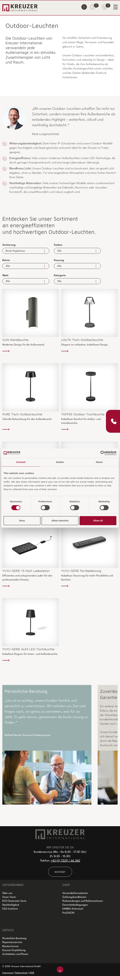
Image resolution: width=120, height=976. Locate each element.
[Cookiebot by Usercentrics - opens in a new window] (102, 453)
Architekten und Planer (15, 954)
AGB (31, 973)
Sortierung (8, 245)
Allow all (98, 520)
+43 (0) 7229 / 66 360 (65, 860)
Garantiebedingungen (75, 905)
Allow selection (59, 520)
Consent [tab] (21, 462)
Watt (5, 275)
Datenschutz (21, 973)
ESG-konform (10, 909)
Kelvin (6, 260)
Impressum (7, 973)
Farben (58, 245)
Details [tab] (60, 462)
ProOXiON (68, 913)
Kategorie (60, 275)
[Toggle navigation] (115, 7)
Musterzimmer (10, 946)
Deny (22, 520)
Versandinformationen (75, 893)
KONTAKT (60, 871)
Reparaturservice (12, 942)
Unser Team (9, 897)
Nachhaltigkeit (10, 905)
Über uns (7, 893)
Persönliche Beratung (14, 938)
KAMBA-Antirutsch (72, 909)
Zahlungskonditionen (74, 897)
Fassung (59, 260)
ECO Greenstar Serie (14, 901)
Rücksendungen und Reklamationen (82, 901)
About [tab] (99, 462)
